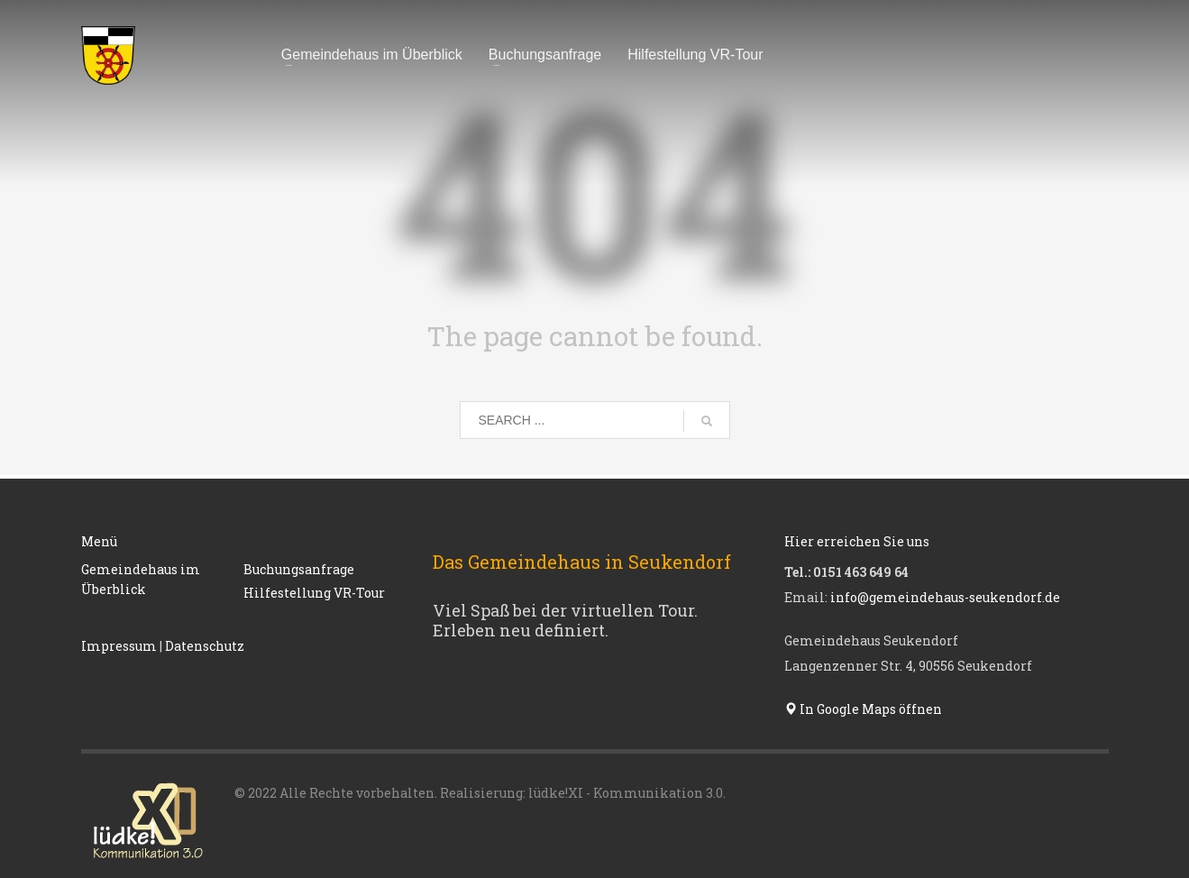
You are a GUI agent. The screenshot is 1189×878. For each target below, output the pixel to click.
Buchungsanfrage (298, 569)
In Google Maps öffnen (863, 709)
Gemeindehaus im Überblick (140, 579)
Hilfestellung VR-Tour (314, 592)
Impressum (119, 645)
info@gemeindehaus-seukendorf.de (945, 597)
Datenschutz (204, 645)
